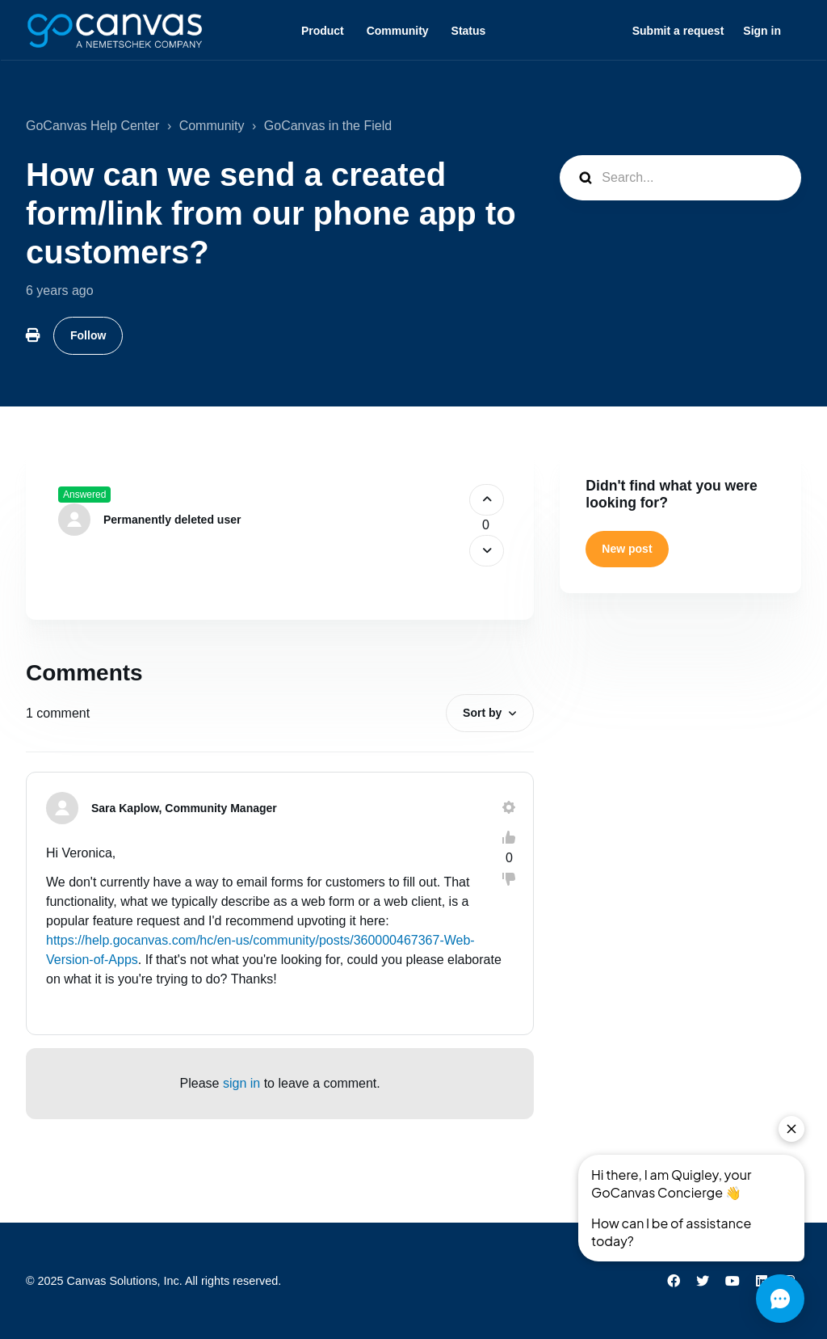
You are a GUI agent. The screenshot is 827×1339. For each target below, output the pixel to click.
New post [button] (627, 548)
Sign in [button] (762, 30)
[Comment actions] (508, 807)
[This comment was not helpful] (508, 879)
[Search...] (680, 177)
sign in (241, 1083)
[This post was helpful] (486, 500)
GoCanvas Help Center (92, 126)
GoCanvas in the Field (328, 126)
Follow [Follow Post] (88, 335)
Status (468, 30)
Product (322, 30)
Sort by (482, 712)
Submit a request (678, 30)
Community (398, 30)
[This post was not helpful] (486, 550)
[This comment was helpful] (508, 837)
